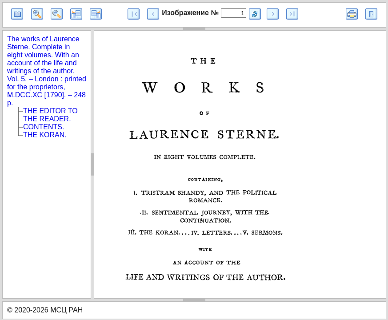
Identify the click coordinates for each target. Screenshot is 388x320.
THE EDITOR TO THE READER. (50, 115)
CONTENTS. (43, 127)
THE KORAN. (45, 135)
